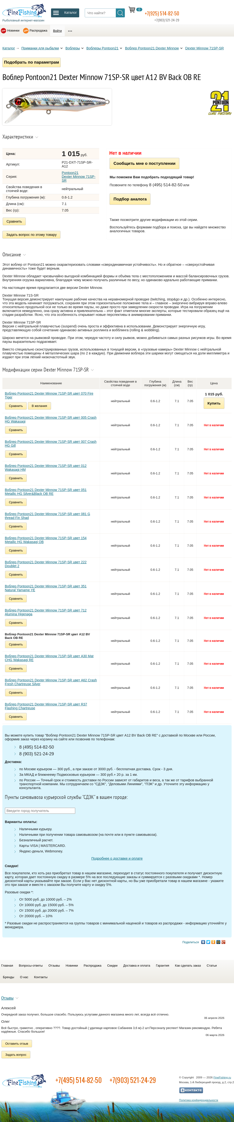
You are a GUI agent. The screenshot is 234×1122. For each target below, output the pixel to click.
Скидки (112, 965)
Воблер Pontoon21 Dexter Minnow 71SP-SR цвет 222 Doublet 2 (46, 564)
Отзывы (54, 965)
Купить (214, 403)
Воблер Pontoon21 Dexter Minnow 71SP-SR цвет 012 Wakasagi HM (46, 467)
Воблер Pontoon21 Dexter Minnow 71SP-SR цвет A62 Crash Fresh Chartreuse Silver (51, 682)
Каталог (8, 48)
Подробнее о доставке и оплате (117, 858)
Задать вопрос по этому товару (31, 235)
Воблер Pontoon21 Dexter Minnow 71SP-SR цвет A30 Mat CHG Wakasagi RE (49, 658)
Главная (7, 965)
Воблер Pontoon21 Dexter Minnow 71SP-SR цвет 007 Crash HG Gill (51, 443)
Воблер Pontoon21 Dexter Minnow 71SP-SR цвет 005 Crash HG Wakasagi (51, 419)
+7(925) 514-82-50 (168, 12)
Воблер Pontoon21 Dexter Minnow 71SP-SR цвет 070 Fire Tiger (49, 395)
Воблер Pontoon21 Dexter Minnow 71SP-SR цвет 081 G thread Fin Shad (47, 516)
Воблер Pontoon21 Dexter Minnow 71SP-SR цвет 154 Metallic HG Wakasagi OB (46, 540)
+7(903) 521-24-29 (133, 1080)
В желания (39, 406)
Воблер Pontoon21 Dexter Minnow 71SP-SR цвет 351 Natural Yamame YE (46, 588)
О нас (24, 977)
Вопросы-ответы (31, 965)
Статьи (212, 965)
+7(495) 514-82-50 (78, 1080)
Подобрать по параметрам (33, 63)
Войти (57, 31)
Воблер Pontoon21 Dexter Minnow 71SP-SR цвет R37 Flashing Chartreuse (46, 706)
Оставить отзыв (16, 1043)
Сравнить (14, 223)
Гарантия (162, 965)
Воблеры (72, 48)
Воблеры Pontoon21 (102, 48)
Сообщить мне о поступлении (144, 165)
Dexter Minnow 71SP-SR (204, 48)
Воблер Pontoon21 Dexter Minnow (152, 48)
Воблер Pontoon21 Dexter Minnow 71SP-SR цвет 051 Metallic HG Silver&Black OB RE (46, 492)
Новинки (13, 30)
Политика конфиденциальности (198, 1100)
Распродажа (38, 30)
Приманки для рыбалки (40, 48)
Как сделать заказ (188, 965)
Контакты (40, 977)
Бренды (8, 977)
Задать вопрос (15, 1054)
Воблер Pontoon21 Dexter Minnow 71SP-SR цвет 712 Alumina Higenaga (46, 612)
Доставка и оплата (136, 965)
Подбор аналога (130, 200)
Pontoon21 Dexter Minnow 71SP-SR (78, 178)
